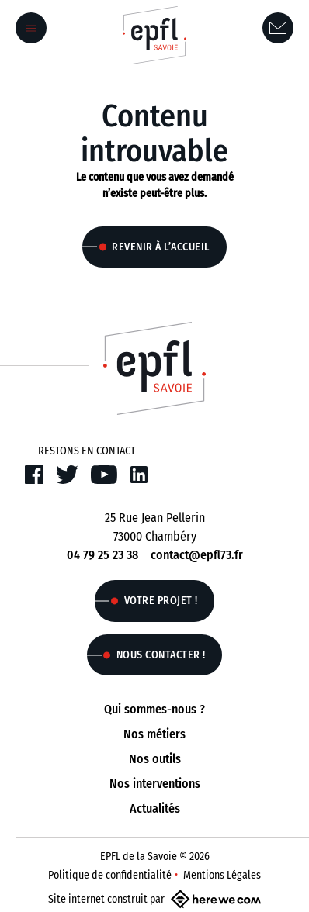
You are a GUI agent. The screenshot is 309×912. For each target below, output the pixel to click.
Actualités (155, 808)
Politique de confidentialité (110, 875)
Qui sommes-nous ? (154, 709)
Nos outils (155, 758)
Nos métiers (154, 734)
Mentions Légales (222, 875)
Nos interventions (154, 783)
